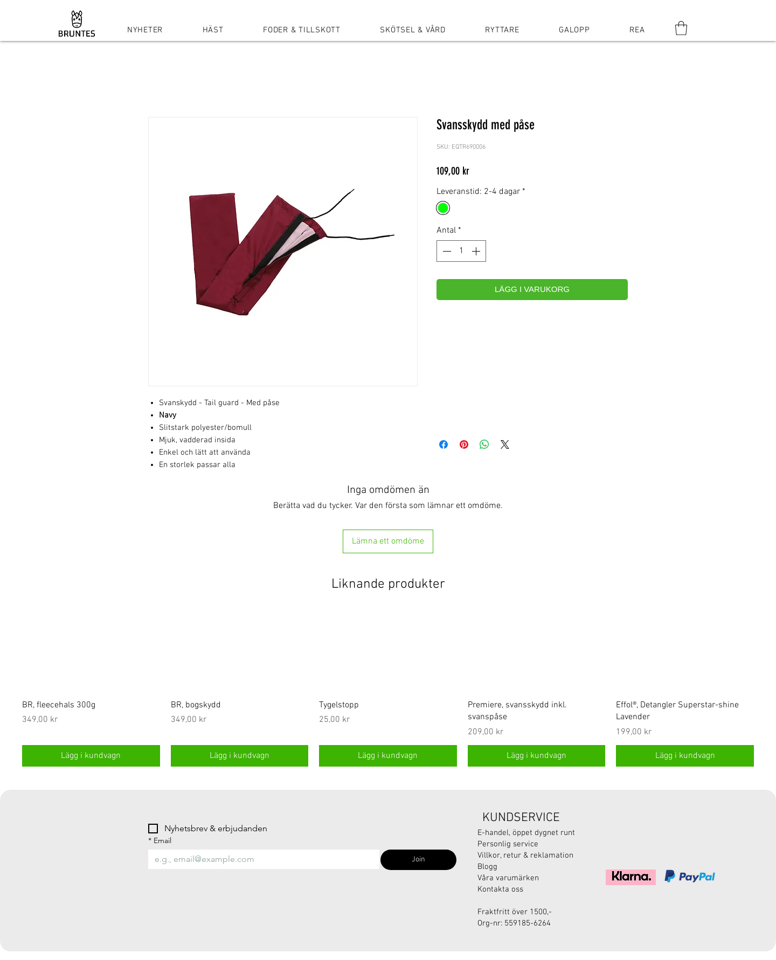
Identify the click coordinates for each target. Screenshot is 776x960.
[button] (681, 28)
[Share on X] (504, 444)
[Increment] (476, 251)
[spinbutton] (461, 251)
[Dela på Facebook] (443, 444)
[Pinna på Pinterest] (464, 444)
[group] (388, 690)
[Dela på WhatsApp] (484, 444)
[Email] (260, 859)
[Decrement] (445, 251)
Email (159, 840)
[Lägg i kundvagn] (91, 756)
